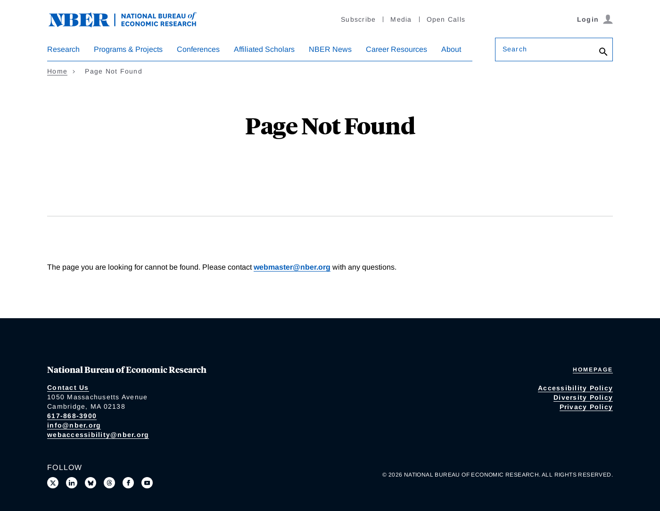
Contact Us (68, 387)
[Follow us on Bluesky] (90, 482)
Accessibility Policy (575, 388)
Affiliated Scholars (264, 49)
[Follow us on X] (52, 482)
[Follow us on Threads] (109, 482)
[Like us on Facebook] (128, 482)
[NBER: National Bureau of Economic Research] (130, 19)
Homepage (593, 369)
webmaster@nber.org (292, 267)
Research (63, 49)
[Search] (603, 52)
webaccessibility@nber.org (98, 434)
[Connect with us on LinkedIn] (71, 482)
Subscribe (358, 19)
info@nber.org (74, 425)
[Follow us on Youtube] (147, 482)
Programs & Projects (128, 49)
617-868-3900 (72, 416)
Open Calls (446, 19)
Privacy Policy (586, 407)
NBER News (330, 49)
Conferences (198, 49)
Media (401, 19)
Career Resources (396, 49)
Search (515, 49)
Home (57, 71)
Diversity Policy (583, 397)
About (451, 49)
